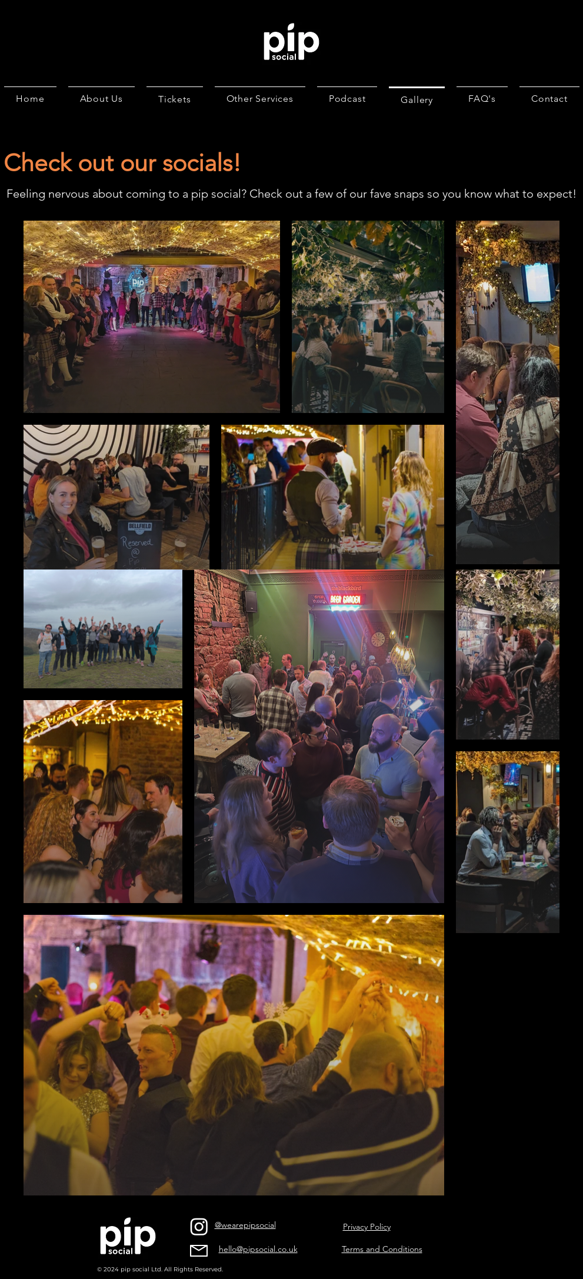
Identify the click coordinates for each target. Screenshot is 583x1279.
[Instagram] (199, 1226)
